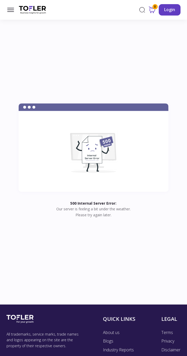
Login (169, 9)
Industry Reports (118, 350)
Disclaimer (171, 350)
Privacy (167, 341)
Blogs (108, 341)
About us (111, 332)
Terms (167, 332)
